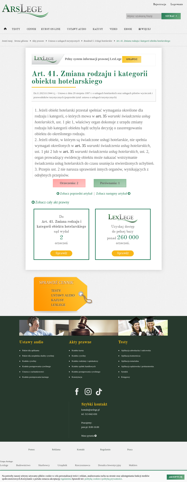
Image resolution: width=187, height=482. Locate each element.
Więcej (145, 29)
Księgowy (125, 377)
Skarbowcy (44, 465)
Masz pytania (88, 435)
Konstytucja (77, 377)
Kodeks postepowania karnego (35, 377)
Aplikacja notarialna (130, 361)
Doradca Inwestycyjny (109, 465)
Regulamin (105, 449)
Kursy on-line (50, 29)
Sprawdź (61, 253)
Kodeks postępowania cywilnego (36, 366)
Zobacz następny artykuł (113, 193)
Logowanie (176, 4)
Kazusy (98, 29)
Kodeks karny (78, 350)
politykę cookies (92, 478)
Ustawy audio (76, 29)
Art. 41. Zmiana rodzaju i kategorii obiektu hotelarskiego (143, 41)
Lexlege (4, 465)
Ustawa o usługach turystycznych (64, 41)
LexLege (58, 304)
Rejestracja (159, 4)
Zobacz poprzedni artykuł (74, 193)
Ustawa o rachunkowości (33, 371)
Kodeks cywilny (29, 361)
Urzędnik (62, 465)
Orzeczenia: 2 (69, 183)
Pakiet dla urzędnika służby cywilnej (38, 355)
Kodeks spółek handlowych (84, 366)
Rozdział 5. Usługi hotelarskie (98, 41)
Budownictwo (23, 465)
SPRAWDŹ (131, 59)
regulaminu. (66, 478)
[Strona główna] (5, 30)
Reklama (56, 449)
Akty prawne (38, 41)
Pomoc (31, 449)
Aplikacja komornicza (130, 355)
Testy (16, 29)
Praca (130, 449)
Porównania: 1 (110, 183)
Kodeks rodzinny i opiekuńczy (85, 361)
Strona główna (21, 41)
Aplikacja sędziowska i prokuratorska (137, 366)
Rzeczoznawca (82, 465)
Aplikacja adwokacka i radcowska (136, 350)
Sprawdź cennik (56, 282)
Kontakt (81, 449)
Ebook (128, 29)
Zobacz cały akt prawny (50, 202)
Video (113, 29)
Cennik (31, 29)
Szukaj (171, 16)
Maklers (133, 465)
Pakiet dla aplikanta (30, 350)
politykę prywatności (112, 478)
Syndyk (124, 371)
